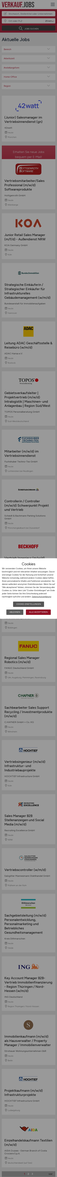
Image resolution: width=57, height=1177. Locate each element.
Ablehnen (15, 612)
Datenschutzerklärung (41, 597)
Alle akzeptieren (38, 612)
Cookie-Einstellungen (28, 604)
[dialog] (28, 588)
